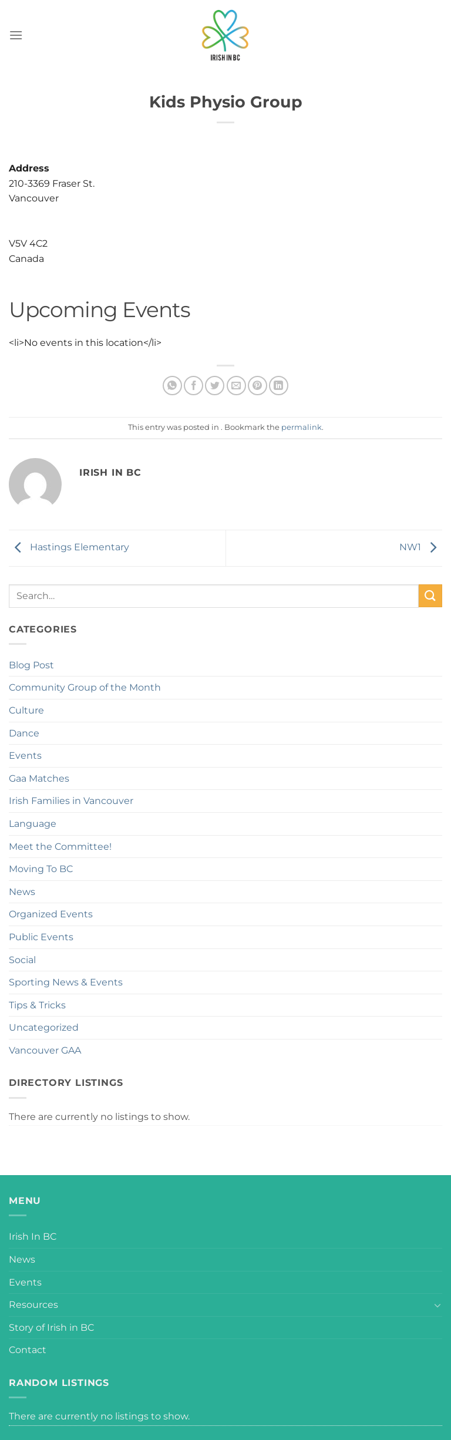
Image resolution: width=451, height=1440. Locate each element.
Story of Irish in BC (51, 1327)
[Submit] (430, 595)
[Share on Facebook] (193, 385)
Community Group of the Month (85, 687)
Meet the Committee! (60, 846)
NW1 (420, 547)
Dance (24, 733)
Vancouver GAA (45, 1050)
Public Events (41, 937)
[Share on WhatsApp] (172, 385)
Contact (27, 1349)
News (22, 891)
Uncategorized (44, 1027)
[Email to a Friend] (236, 385)
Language (32, 823)
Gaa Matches (39, 778)
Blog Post (31, 665)
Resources (33, 1304)
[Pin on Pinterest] (257, 385)
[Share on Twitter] (214, 385)
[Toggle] (437, 1305)
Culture (26, 710)
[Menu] (16, 35)
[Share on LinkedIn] (278, 385)
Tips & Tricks (37, 1005)
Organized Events (51, 914)
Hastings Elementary (69, 547)
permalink (301, 427)
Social (22, 959)
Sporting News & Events (66, 982)
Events (25, 755)
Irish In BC (32, 1236)
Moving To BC (41, 868)
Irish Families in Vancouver (71, 800)
